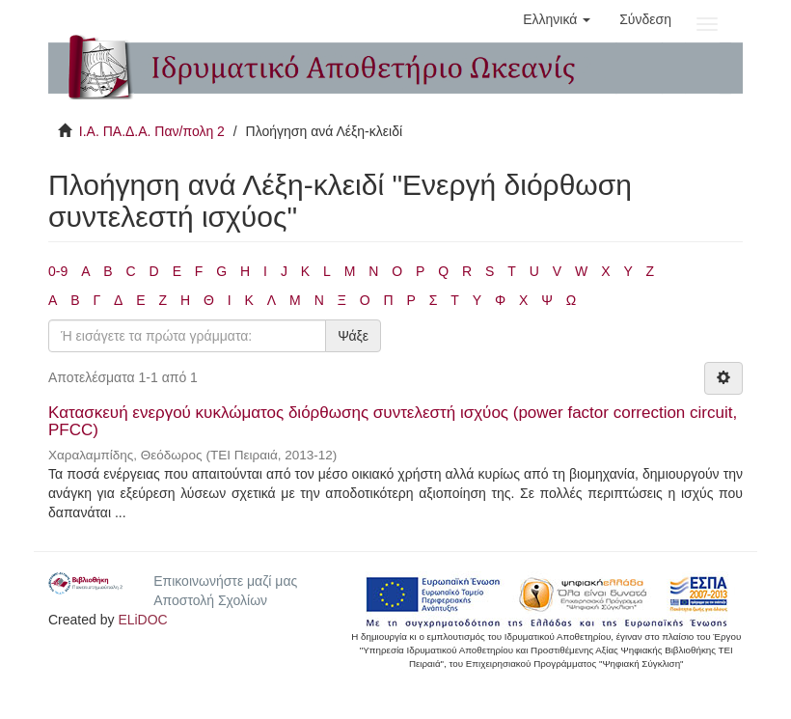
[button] (556, 19)
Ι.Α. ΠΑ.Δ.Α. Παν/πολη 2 (152, 131)
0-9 (58, 271)
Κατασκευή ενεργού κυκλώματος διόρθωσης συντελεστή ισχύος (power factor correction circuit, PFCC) (392, 421)
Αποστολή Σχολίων (210, 600)
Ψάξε (353, 336)
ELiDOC (142, 619)
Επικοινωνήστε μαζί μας (225, 581)
